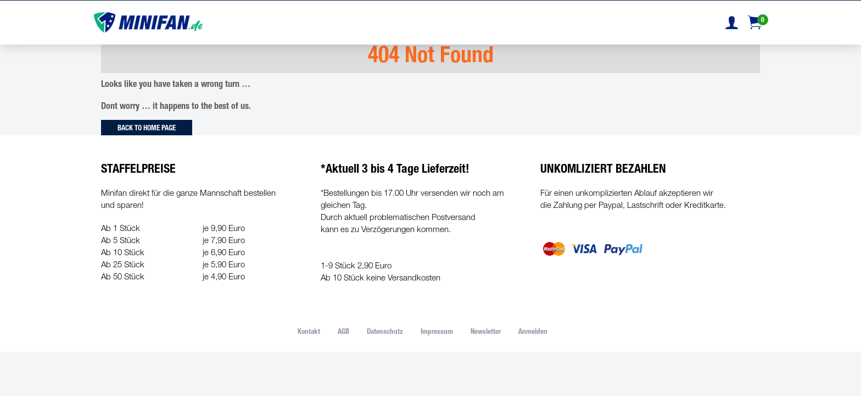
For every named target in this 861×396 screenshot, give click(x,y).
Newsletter (486, 332)
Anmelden (532, 332)
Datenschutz (385, 332)
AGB (343, 332)
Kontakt (309, 332)
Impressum (437, 332)
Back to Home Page (147, 129)
